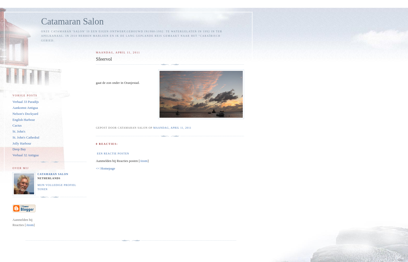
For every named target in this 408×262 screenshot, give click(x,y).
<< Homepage (105, 168)
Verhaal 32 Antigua (25, 155)
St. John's (18, 131)
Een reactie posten (113, 153)
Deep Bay (19, 149)
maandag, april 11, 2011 (172, 127)
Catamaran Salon (72, 21)
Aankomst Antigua (25, 108)
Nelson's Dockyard (25, 114)
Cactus (17, 125)
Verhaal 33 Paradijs (25, 102)
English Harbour (23, 120)
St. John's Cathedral (25, 137)
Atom (144, 161)
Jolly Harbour (21, 143)
